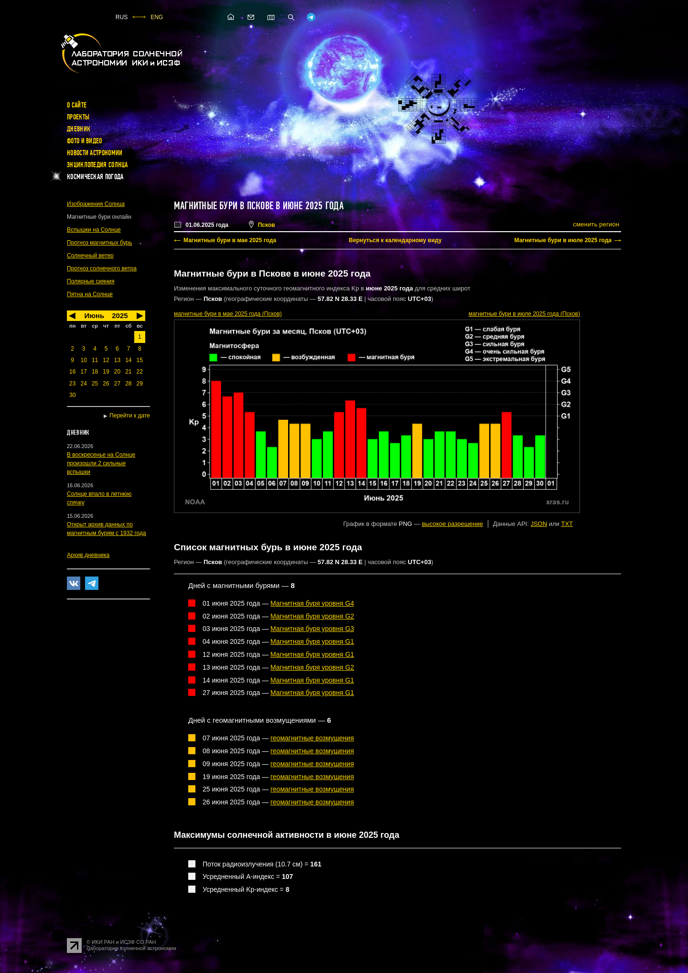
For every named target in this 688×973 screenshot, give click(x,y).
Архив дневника (88, 555)
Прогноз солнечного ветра (102, 268)
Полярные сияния (91, 281)
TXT (567, 523)
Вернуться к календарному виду (395, 240)
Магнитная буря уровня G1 (312, 641)
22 (140, 371)
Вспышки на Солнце (94, 229)
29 (140, 383)
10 (83, 360)
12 (106, 360)
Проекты (78, 117)
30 (72, 395)
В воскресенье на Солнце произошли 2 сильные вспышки (101, 463)
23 (72, 383)
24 (83, 383)
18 (95, 371)
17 (83, 371)
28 (128, 383)
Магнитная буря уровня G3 (312, 628)
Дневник (78, 129)
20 (117, 371)
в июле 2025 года (524, 313)
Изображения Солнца (96, 204)
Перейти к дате (129, 415)
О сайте (76, 105)
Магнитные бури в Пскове (223, 206)
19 (106, 371)
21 (128, 371)
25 (95, 383)
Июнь (94, 315)
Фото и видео (84, 141)
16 (72, 371)
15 (140, 360)
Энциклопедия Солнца (97, 164)
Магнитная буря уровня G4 (312, 603)
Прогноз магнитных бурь (99, 242)
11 (95, 360)
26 (106, 383)
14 (128, 360)
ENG (156, 17)
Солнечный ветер (90, 255)
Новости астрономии (94, 153)
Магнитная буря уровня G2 (312, 616)
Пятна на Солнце (90, 294)
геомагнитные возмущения (312, 738)
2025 (120, 315)
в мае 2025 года (228, 313)
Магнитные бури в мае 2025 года (229, 240)
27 (117, 383)
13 (117, 360)
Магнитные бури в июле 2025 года (563, 240)
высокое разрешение (452, 523)
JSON (538, 523)
